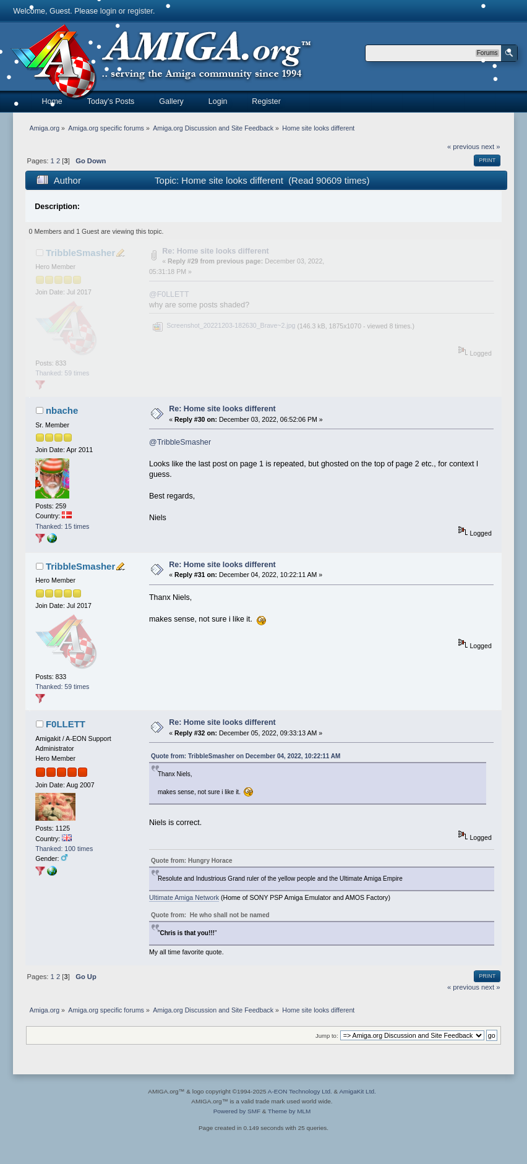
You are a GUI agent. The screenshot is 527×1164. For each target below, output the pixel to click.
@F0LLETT (169, 294)
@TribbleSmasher (180, 442)
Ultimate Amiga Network (184, 897)
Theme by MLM (289, 1111)
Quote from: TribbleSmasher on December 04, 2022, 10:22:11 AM (245, 756)
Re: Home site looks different (215, 251)
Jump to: (326, 1035)
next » (490, 146)
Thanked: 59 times (62, 373)
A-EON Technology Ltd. (300, 1091)
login (108, 11)
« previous (463, 146)
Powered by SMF (236, 1111)
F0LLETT (65, 724)
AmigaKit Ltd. (357, 1091)
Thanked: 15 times (62, 526)
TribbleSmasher (80, 252)
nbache (62, 410)
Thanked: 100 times (64, 848)
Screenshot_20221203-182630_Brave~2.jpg (223, 325)
